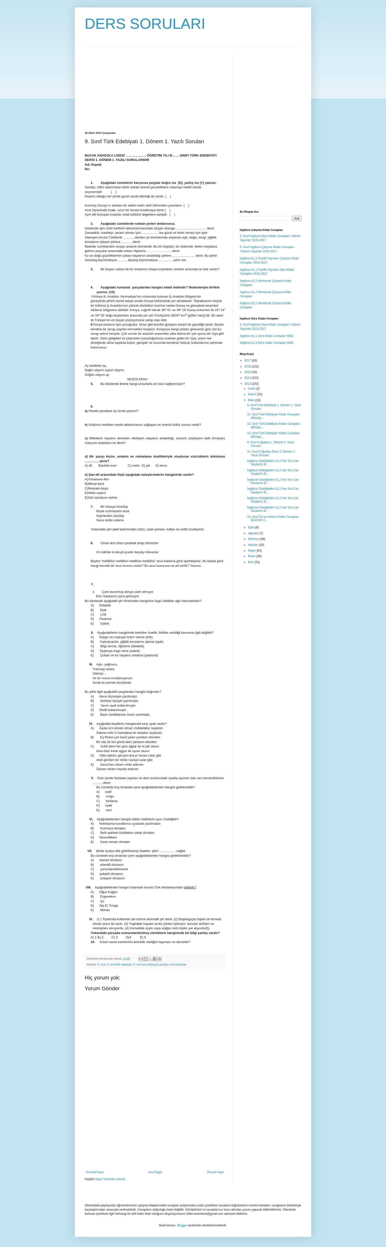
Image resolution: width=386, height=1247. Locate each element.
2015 (248, 372)
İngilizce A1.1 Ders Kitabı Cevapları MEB (266, 336)
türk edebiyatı (178, 964)
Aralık (252, 388)
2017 (248, 360)
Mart (251, 562)
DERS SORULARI (145, 24)
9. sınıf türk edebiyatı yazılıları (151, 964)
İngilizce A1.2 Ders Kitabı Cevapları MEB (266, 343)
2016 (248, 366)
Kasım (252, 394)
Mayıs (252, 550)
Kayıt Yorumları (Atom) (110, 1179)
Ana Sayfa (155, 1172)
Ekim (251, 400)
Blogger (182, 1225)
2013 (248, 383)
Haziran (253, 545)
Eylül (251, 527)
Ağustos (253, 533)
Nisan (252, 556)
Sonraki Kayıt (94, 1172)
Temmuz (254, 539)
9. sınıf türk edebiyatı (119, 964)
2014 (248, 377)
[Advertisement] (126, 88)
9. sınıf (102, 964)
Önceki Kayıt (215, 1172)
